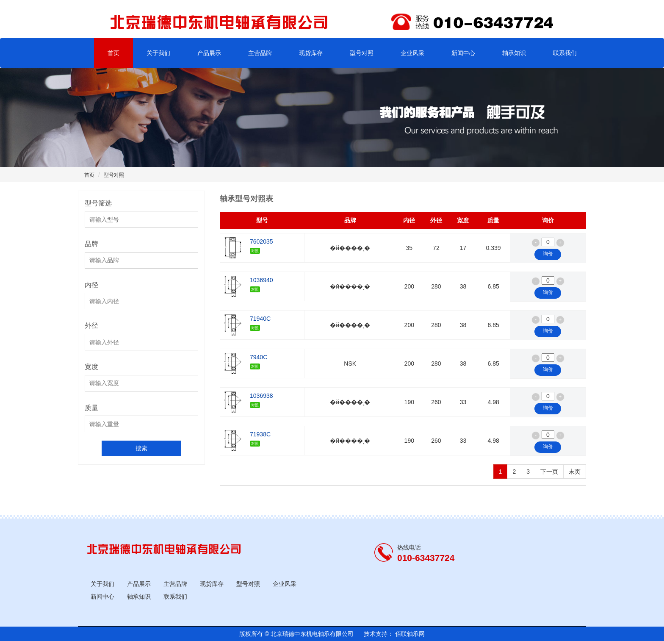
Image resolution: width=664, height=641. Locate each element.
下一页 (549, 471)
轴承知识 (514, 53)
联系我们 (565, 53)
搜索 (141, 448)
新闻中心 (463, 53)
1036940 (261, 284)
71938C (260, 439)
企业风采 (412, 53)
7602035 (261, 246)
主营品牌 (260, 53)
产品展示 (209, 53)
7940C (258, 361)
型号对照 (362, 53)
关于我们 (158, 53)
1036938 (261, 400)
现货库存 (311, 53)
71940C (260, 323)
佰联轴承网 (409, 633)
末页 (575, 471)
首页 (113, 53)
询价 (548, 254)
